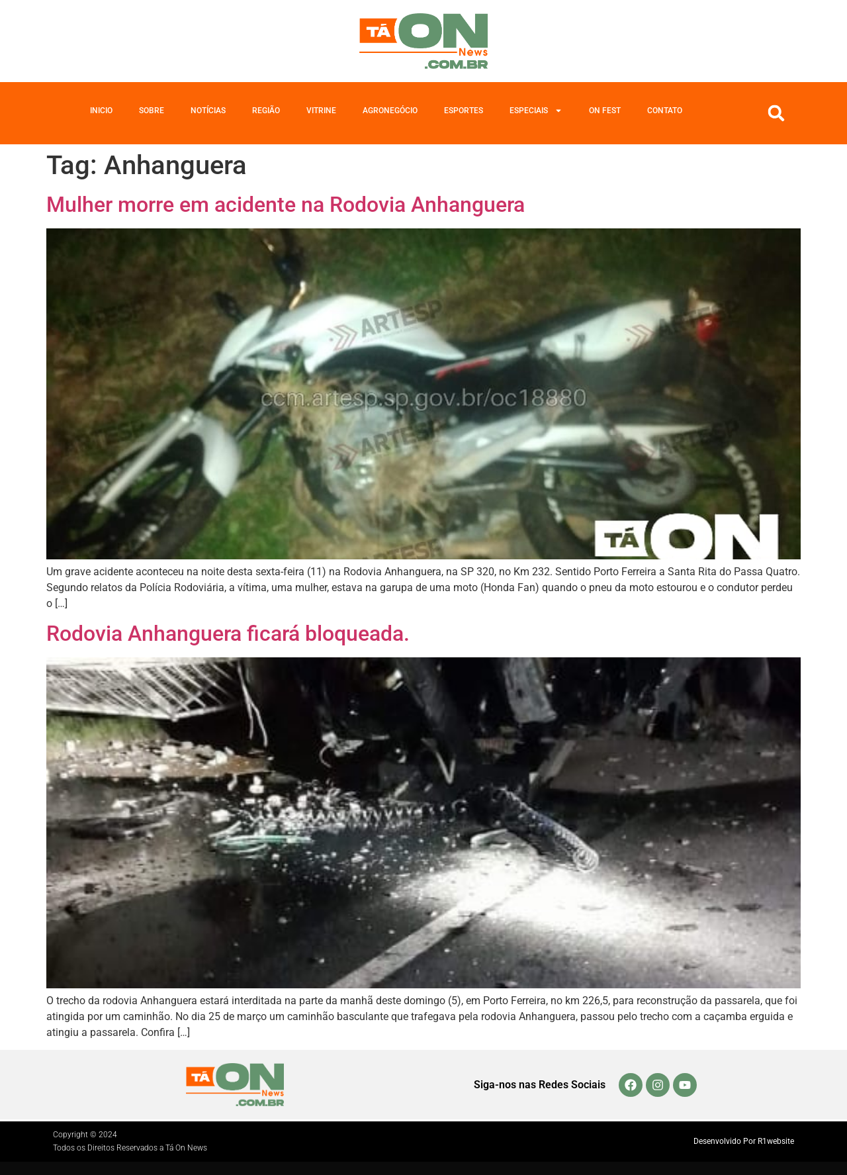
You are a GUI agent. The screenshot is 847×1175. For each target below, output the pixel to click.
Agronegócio (390, 110)
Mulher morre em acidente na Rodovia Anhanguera (285, 204)
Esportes (463, 110)
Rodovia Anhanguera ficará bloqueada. (228, 633)
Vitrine (321, 110)
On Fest (605, 110)
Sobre (151, 110)
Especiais (536, 110)
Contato (664, 110)
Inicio (101, 110)
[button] (776, 113)
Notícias (208, 110)
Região (266, 110)
